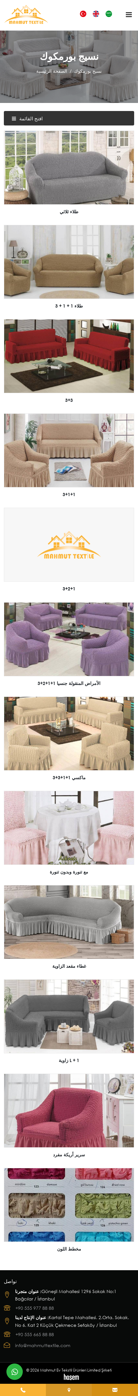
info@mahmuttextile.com (42, 1345)
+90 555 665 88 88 (34, 1334)
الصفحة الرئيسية (51, 71)
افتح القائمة (27, 118)
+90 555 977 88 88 (34, 1308)
